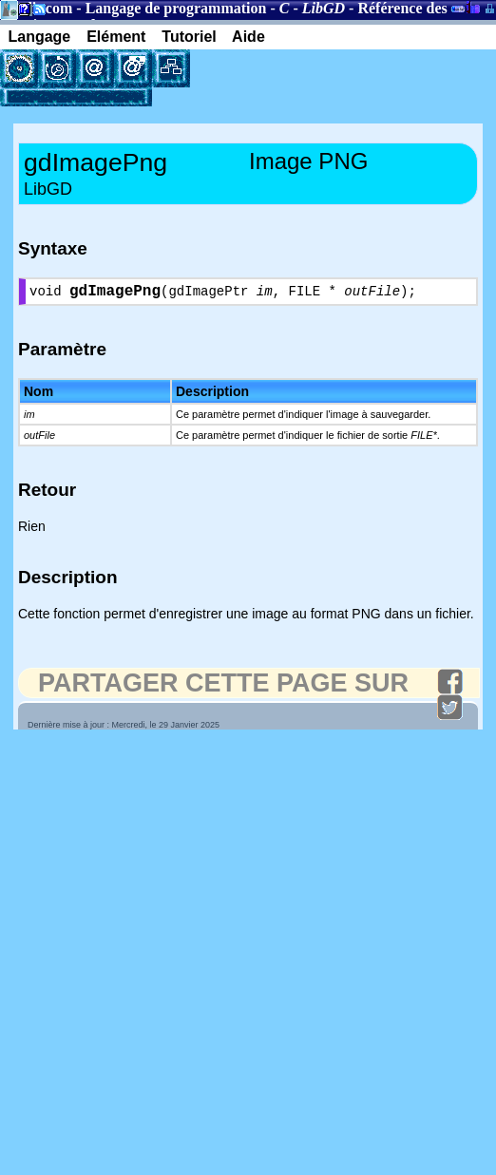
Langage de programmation (176, 8)
